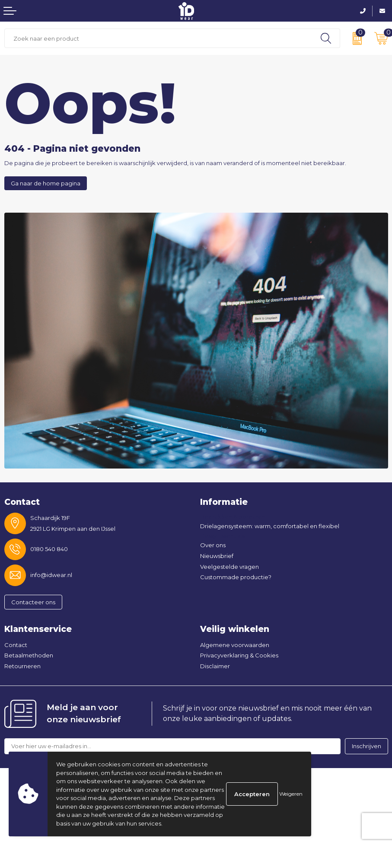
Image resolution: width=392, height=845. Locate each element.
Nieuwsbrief (216, 555)
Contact (15, 644)
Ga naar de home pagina (45, 183)
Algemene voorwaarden (234, 644)
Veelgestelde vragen (229, 566)
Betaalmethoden (28, 655)
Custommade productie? (235, 577)
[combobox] (158, 38)
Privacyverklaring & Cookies (239, 655)
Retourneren (22, 666)
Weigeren (291, 794)
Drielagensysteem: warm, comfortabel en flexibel (269, 526)
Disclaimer (215, 666)
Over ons (213, 545)
